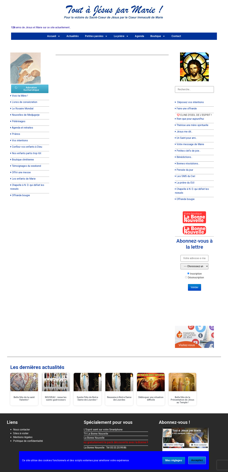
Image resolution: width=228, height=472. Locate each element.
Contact (176, 36)
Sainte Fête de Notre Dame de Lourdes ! (87, 398)
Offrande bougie (21, 195)
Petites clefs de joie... (189, 150)
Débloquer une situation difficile (150, 398)
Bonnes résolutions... (188, 163)
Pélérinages (18, 121)
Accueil (53, 36)
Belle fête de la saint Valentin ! (24, 398)
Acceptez (197, 460)
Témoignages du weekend (26, 165)
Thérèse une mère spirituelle (192, 125)
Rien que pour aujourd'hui (190, 118)
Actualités (72, 36)
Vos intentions (20, 140)
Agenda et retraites (22, 127)
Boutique (157, 36)
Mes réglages (173, 460)
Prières (16, 133)
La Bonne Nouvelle (94, 437)
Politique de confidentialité (28, 440)
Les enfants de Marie (24, 178)
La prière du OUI (185, 182)
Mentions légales (22, 437)
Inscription (196, 274)
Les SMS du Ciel (186, 176)
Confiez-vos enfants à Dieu (27, 146)
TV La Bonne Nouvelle (96, 433)
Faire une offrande (187, 108)
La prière (121, 36)
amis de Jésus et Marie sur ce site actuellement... (41, 27)
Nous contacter (21, 429)
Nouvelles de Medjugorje (26, 114)
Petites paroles (96, 36)
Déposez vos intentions (190, 102)
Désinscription (196, 277)
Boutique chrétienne (23, 159)
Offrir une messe (21, 172)
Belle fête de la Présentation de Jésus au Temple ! (182, 400)
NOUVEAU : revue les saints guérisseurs (55, 398)
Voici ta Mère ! (20, 95)
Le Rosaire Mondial (22, 108)
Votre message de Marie (190, 144)
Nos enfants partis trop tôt (26, 153)
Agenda (139, 36)
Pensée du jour (185, 169)
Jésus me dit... (185, 131)
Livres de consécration (24, 102)
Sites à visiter (20, 433)
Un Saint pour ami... (187, 137)
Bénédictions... (185, 157)
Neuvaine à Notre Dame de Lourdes (119, 398)
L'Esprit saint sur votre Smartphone (103, 429)
